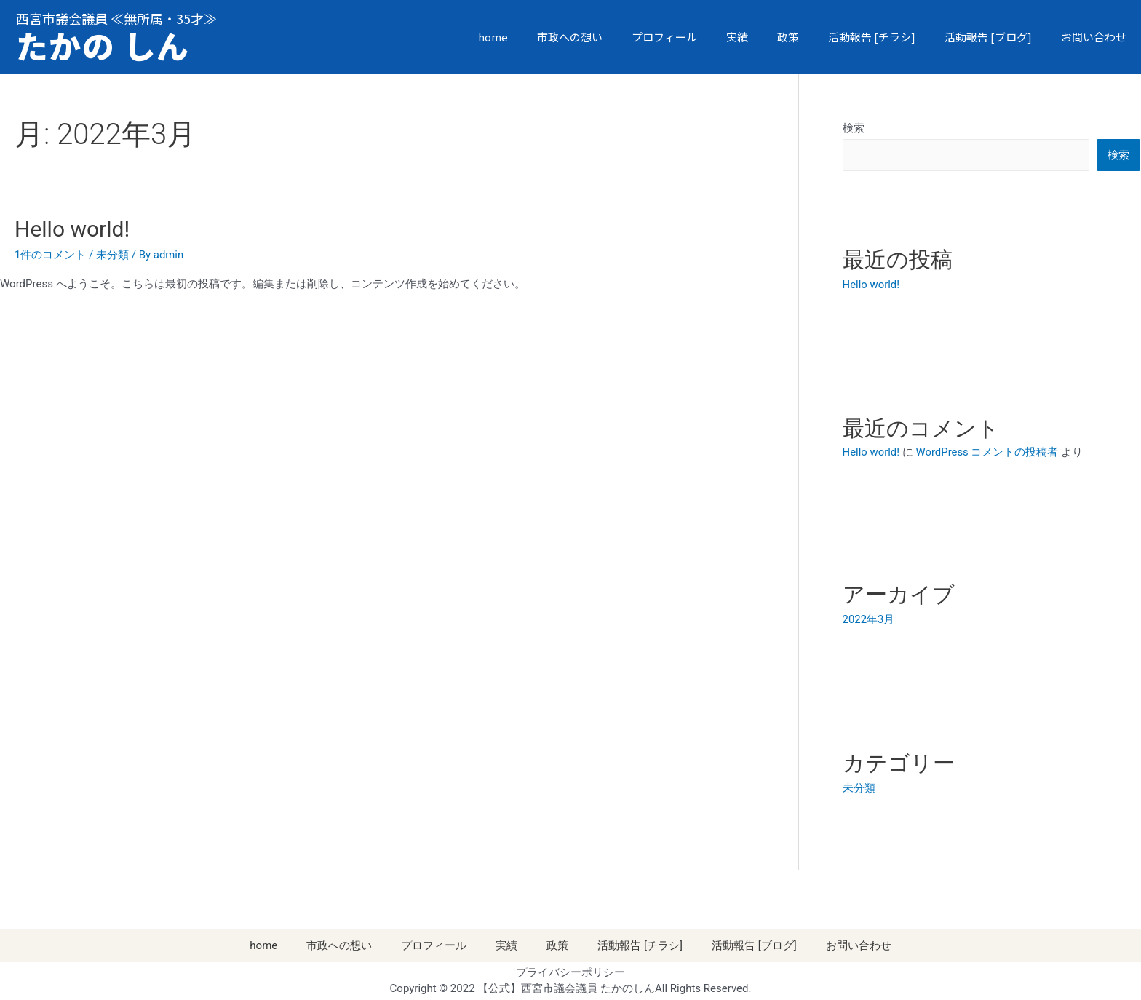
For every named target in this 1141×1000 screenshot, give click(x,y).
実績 (737, 36)
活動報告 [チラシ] (871, 36)
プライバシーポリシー (570, 970)
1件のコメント (50, 254)
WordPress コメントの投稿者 (988, 451)
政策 (788, 36)
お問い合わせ (1093, 36)
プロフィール (664, 36)
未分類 (112, 254)
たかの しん (105, 45)
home (493, 36)
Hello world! (72, 229)
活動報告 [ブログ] (988, 36)
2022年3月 (869, 618)
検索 (853, 128)
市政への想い (570, 36)
